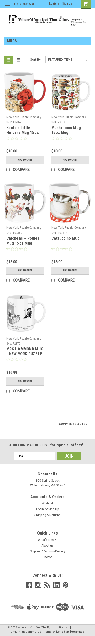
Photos (47, 557)
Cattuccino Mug (65, 238)
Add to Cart (25, 159)
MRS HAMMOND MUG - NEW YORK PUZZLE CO (24, 354)
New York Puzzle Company (23, 117)
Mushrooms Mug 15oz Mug (66, 130)
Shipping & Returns (47, 515)
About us (47, 545)
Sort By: (35, 59)
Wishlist (47, 503)
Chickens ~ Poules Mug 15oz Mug (23, 241)
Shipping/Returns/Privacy (47, 551)
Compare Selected (73, 424)
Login (52, 3)
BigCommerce (31, 631)
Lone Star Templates (70, 631)
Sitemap (63, 627)
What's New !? (47, 540)
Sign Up (67, 3)
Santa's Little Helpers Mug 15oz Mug (22, 132)
